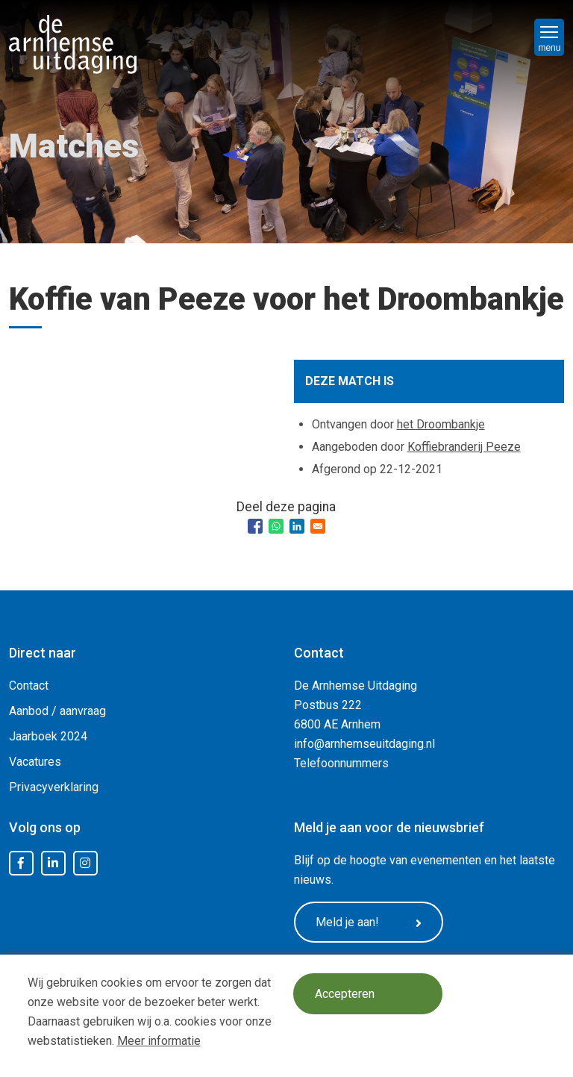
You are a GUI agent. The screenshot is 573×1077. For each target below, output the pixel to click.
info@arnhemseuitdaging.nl (364, 744)
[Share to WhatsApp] (276, 526)
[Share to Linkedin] (296, 526)
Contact (28, 685)
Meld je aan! (369, 922)
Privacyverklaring (53, 787)
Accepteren (345, 994)
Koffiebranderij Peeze (464, 447)
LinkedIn (53, 863)
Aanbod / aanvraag (57, 711)
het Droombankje (441, 424)
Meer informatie (159, 1041)
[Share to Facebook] (255, 526)
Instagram (85, 863)
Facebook (21, 863)
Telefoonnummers (341, 763)
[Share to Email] (317, 526)
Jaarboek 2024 (48, 736)
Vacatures (35, 762)
